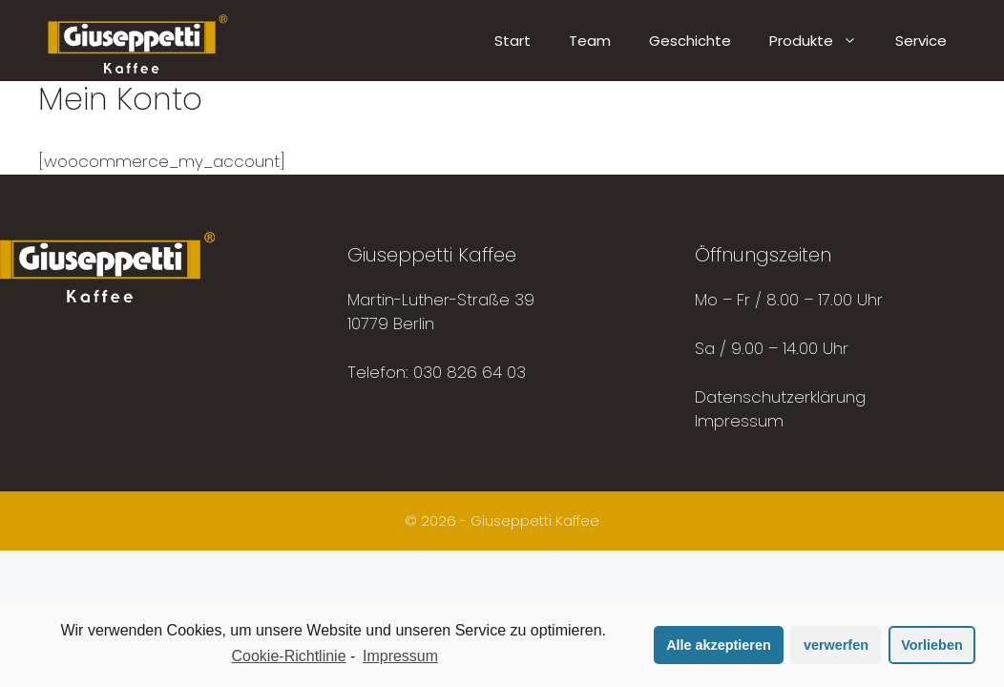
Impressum (739, 420)
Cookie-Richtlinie (289, 656)
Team (590, 41)
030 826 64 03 (469, 372)
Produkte (822, 40)
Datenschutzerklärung (780, 396)
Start (512, 41)
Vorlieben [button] (932, 645)
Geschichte (690, 41)
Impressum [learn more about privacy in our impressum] (400, 656)
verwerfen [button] (836, 645)
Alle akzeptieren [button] (718, 645)
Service (921, 41)
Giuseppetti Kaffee (535, 520)
